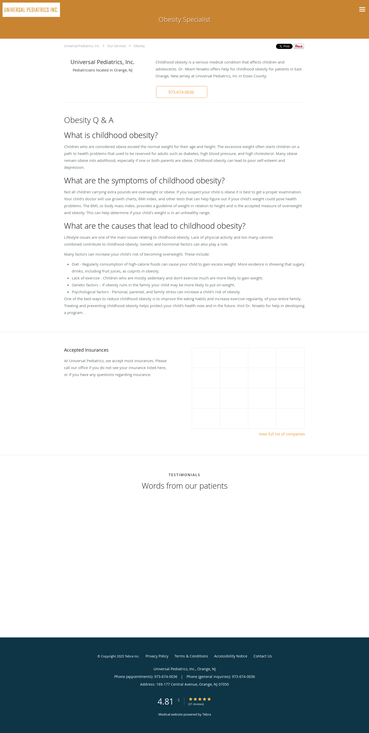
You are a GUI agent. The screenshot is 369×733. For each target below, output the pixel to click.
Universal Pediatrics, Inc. (82, 46)
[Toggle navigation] (362, 9)
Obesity (139, 46)
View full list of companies (282, 433)
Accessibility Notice (230, 656)
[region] (184, 554)
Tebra (206, 714)
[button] (181, 92)
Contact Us (262, 656)
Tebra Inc (132, 656)
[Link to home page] (30, 9)
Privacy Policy (157, 656)
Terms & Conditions (191, 656)
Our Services (116, 46)
